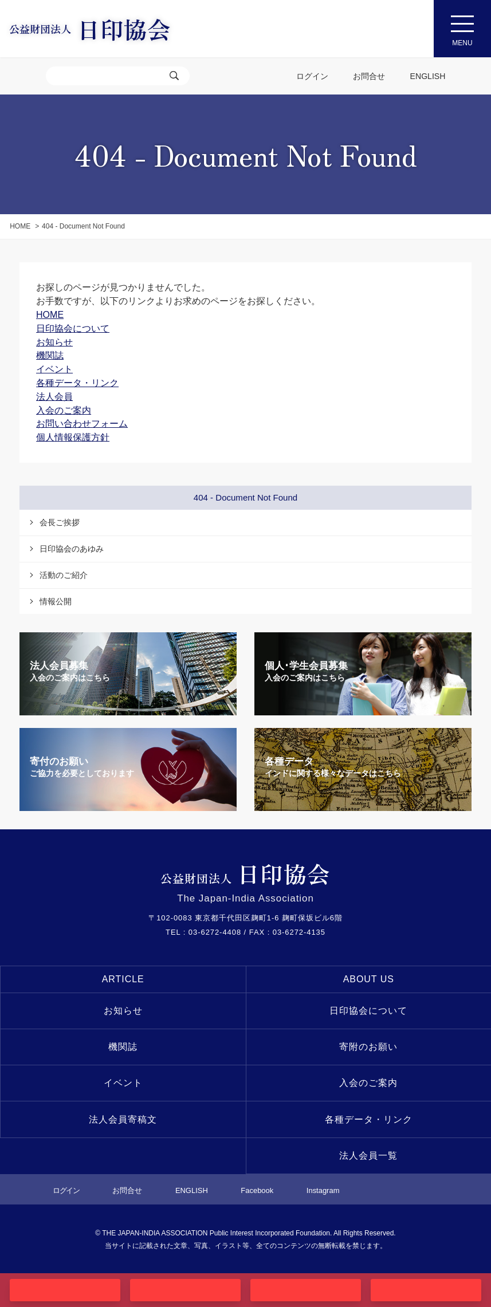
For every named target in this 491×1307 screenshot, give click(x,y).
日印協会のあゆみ (72, 548)
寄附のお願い (368, 1047)
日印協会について (368, 1010)
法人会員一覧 (368, 1155)
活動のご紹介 (64, 575)
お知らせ (123, 1010)
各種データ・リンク (369, 1119)
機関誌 (123, 1047)
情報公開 (56, 601)
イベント (123, 1083)
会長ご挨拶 (60, 522)
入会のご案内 (368, 1083)
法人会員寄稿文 (123, 1119)
